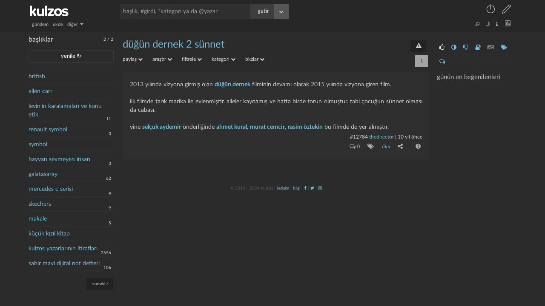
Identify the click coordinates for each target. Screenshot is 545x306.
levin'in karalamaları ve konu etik (65, 110)
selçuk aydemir (161, 127)
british (37, 76)
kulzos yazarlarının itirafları (63, 249)
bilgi (296, 188)
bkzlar (254, 59)
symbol (38, 144)
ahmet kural (231, 127)
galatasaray (43, 174)
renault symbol (48, 130)
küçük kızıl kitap (49, 234)
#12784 (359, 136)
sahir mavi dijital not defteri (64, 263)
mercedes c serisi (51, 189)
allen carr (40, 91)
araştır (162, 59)
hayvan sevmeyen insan (59, 159)
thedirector (381, 136)
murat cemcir (267, 127)
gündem (40, 24)
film (386, 146)
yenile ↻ (71, 56)
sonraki (100, 283)
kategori (223, 59)
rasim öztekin (305, 127)
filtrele (192, 59)
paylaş (133, 59)
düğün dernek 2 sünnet (174, 45)
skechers (40, 204)
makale (38, 219)
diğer (75, 24)
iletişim (283, 188)
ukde (58, 24)
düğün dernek (232, 85)
